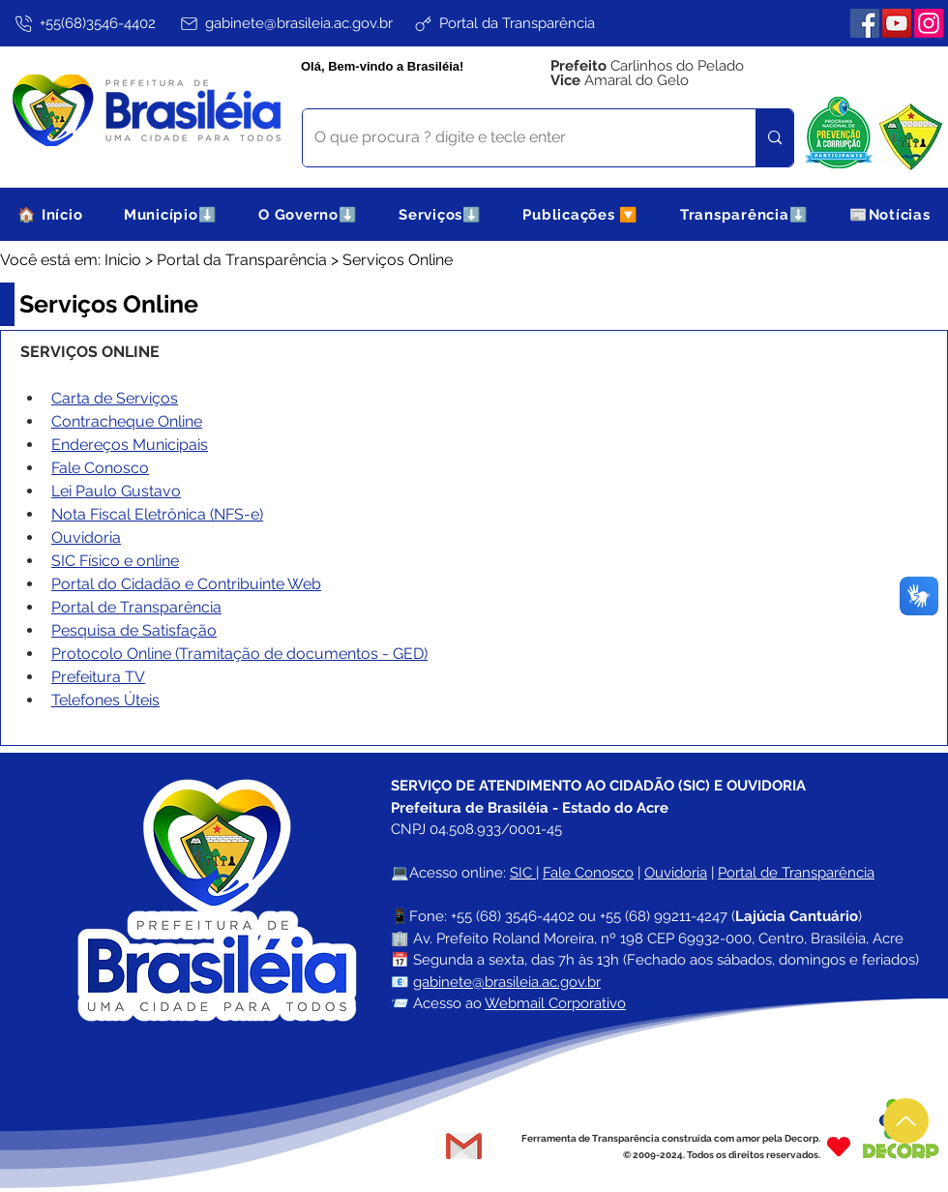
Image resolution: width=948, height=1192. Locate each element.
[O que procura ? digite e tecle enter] (514, 137)
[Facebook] (864, 23)
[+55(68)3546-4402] (83, 23)
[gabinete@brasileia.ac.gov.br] (285, 23)
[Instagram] (928, 23)
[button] (170, 214)
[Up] (906, 1121)
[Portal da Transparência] (503, 23)
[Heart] (838, 1146)
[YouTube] (896, 23)
